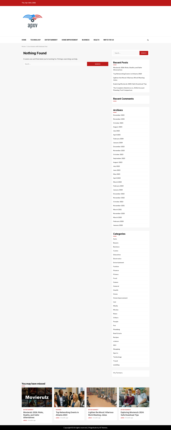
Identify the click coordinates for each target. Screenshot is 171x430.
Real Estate (117, 333)
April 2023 (117, 178)
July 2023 (116, 166)
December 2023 (118, 146)
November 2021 (119, 205)
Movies (115, 310)
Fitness (116, 274)
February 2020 (118, 221)
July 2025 (116, 131)
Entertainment (51, 40)
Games (115, 282)
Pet (114, 325)
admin (25, 420)
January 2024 (118, 143)
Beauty (115, 243)
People (115, 321)
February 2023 (118, 186)
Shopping (116, 349)
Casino (115, 251)
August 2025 (117, 127)
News (115, 314)
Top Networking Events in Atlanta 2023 (127, 74)
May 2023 (116, 174)
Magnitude (92, 428)
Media (115, 306)
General (116, 286)
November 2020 (119, 213)
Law (114, 302)
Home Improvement (70, 40)
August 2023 (117, 162)
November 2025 (119, 119)
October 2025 (118, 123)
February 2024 (118, 139)
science (116, 341)
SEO (114, 345)
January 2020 (118, 225)
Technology (35, 40)
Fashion (116, 266)
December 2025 (118, 115)
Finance (116, 270)
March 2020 (117, 217)
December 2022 (118, 194)
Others (115, 318)
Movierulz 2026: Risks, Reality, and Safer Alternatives (37, 397)
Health (96, 40)
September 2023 (119, 158)
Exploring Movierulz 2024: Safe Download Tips (130, 84)
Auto (115, 239)
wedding (116, 365)
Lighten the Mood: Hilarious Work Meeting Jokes (102, 397)
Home (24, 40)
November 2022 (119, 198)
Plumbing (116, 329)
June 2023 (116, 170)
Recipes (116, 337)
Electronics (117, 258)
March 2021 (117, 209)
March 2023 (117, 182)
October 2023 (118, 154)
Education (117, 255)
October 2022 (118, 202)
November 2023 (119, 150)
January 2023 (118, 190)
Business (85, 40)
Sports (115, 353)
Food (115, 278)
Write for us (108, 40)
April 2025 (117, 135)
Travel (115, 361)
